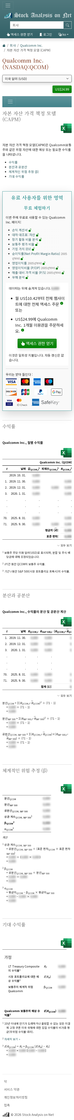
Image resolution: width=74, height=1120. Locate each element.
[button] (61, 304)
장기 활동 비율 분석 (27, 239)
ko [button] (62, 34)
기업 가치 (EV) (23, 248)
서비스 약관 (12, 1089)
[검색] (37, 25)
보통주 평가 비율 (25, 244)
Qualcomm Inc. (31, 45)
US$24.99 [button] (62, 89)
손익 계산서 (22, 230)
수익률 (13, 162)
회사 (13, 45)
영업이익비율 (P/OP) (35, 267)
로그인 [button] (45, 34)
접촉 (7, 1105)
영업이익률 (29, 263)
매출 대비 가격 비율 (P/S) (38, 272)
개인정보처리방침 (16, 1097)
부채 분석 (20, 277)
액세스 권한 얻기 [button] (37, 343)
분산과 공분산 (18, 167)
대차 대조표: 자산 (25, 234)
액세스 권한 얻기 (20, 34)
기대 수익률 (16, 176)
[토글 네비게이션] (7, 5)
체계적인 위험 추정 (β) (24, 171)
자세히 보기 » (12, 1039)
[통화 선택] (37, 78)
